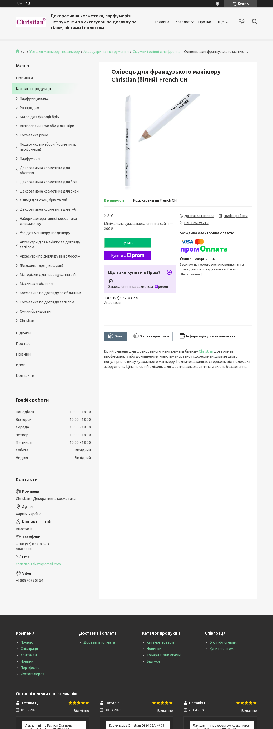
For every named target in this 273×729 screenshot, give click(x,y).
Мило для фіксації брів (39, 117)
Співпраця (29, 649)
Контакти (25, 375)
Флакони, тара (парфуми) (41, 265)
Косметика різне (34, 135)
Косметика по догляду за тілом (47, 302)
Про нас (205, 22)
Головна (162, 22)
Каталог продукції (33, 88)
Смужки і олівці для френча (156, 52)
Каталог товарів (161, 642)
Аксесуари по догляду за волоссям (50, 256)
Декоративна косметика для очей (49, 191)
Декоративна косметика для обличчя (45, 170)
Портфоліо (30, 668)
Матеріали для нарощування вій (48, 275)
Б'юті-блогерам (223, 642)
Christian (206, 351)
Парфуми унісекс (34, 98)
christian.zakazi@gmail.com (38, 564)
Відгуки (23, 333)
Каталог (183, 22)
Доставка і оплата (99, 642)
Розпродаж (29, 108)
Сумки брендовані (35, 311)
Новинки (24, 78)
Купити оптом (222, 649)
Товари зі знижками (164, 655)
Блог (20, 365)
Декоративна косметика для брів (49, 182)
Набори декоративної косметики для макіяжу (48, 221)
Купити (128, 243)
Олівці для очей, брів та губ (43, 200)
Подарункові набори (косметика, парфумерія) (48, 146)
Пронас (27, 642)
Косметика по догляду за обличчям (50, 293)
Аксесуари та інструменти (106, 52)
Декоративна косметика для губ (48, 209)
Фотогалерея (32, 674)
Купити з (127, 255)
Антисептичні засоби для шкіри (47, 126)
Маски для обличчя (36, 284)
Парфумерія (30, 158)
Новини (23, 354)
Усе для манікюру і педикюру (54, 52)
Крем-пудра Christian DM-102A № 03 (137, 725)
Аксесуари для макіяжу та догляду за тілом (50, 244)
